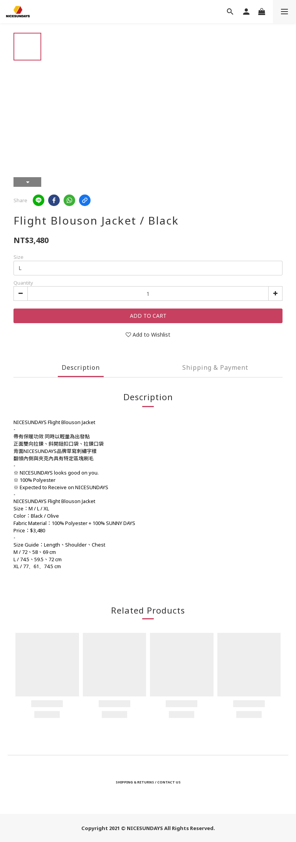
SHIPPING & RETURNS (135, 782)
